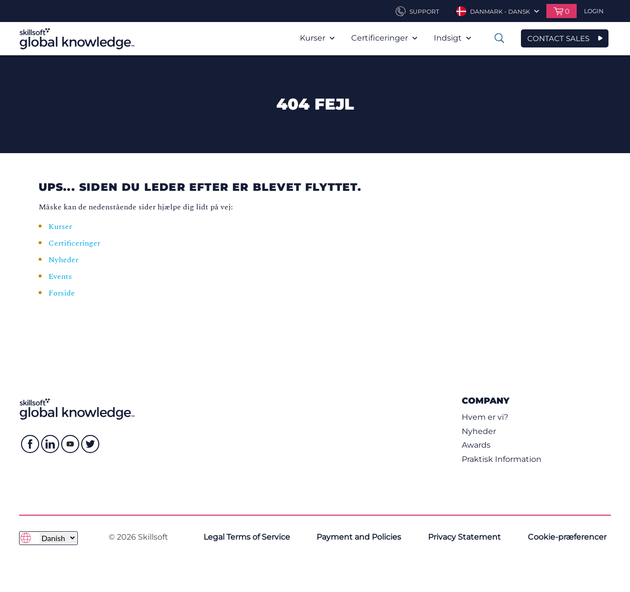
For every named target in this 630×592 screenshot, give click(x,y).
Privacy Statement (464, 537)
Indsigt (452, 38)
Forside (62, 293)
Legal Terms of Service (246, 537)
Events (61, 276)
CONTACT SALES (558, 38)
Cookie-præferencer (567, 537)
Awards (476, 445)
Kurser (317, 38)
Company (485, 400)
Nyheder (63, 260)
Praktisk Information (501, 459)
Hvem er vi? (485, 417)
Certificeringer (384, 38)
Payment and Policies (358, 537)
